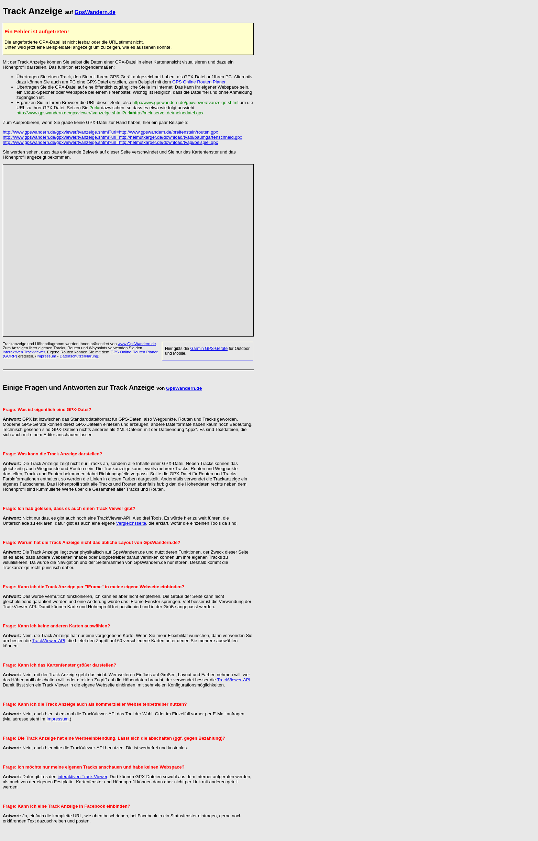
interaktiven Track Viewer (82, 776)
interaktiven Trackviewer (24, 352)
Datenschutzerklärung (79, 356)
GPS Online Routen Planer (199, 81)
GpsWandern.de (95, 12)
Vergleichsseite (131, 523)
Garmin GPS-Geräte (209, 348)
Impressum (46, 356)
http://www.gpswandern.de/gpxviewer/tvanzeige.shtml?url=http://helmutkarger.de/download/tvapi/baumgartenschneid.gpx (122, 137)
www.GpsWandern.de (137, 344)
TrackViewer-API (48, 640)
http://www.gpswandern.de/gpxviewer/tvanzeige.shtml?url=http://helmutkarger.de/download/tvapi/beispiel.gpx (110, 142)
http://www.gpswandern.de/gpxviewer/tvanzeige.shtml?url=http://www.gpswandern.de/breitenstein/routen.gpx (110, 132)
